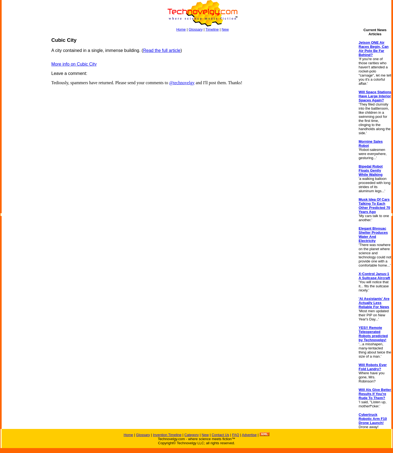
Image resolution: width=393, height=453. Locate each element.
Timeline (212, 29)
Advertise (249, 435)
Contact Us (220, 435)
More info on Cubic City (74, 64)
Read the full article (161, 50)
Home (181, 29)
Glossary (196, 29)
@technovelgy (182, 82)
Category (191, 435)
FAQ (235, 435)
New (225, 29)
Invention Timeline (167, 435)
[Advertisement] (23, 119)
